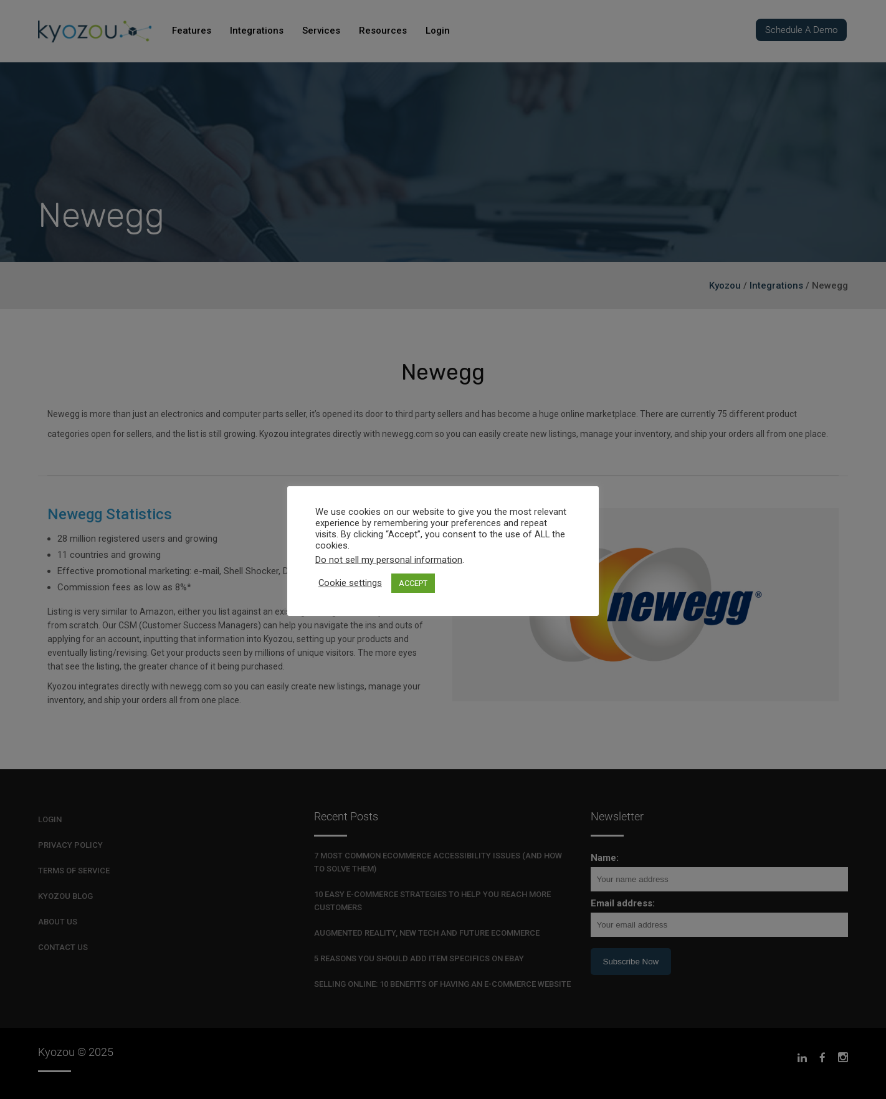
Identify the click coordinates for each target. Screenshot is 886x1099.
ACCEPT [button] (413, 583)
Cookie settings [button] (350, 582)
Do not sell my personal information (388, 559)
